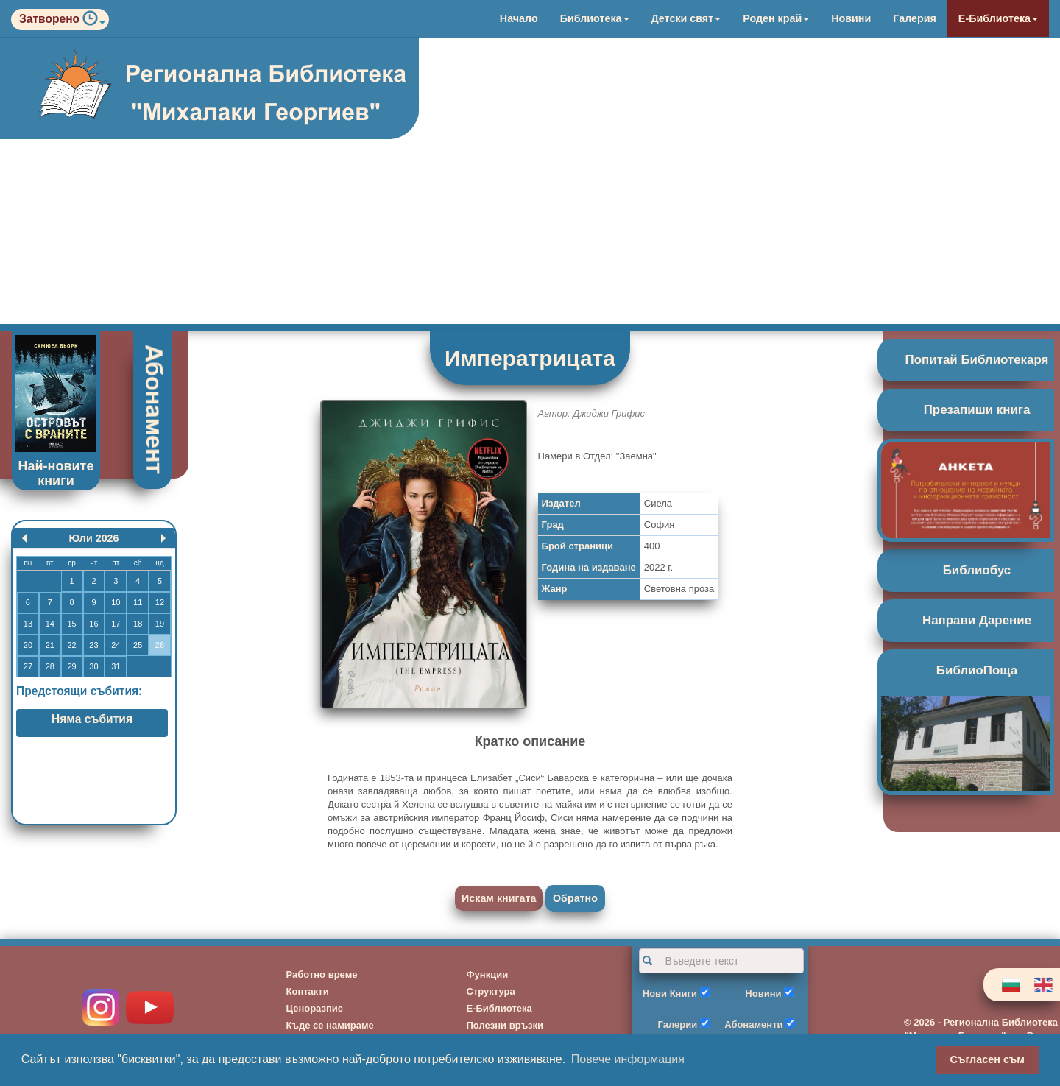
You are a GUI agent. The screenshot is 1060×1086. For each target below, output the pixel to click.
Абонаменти (753, 1024)
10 (115, 602)
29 (71, 666)
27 (28, 666)
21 (50, 645)
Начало (519, 18)
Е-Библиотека (998, 18)
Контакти (307, 991)
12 (159, 602)
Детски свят (686, 18)
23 (93, 645)
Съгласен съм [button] (987, 1059)
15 (71, 623)
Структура (491, 991)
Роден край (776, 18)
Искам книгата (499, 898)
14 (50, 623)
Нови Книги (670, 993)
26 (159, 645)
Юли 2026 (93, 538)
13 (28, 623)
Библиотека (594, 18)
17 (115, 623)
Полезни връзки (505, 1025)
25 (137, 645)
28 (50, 666)
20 (28, 645)
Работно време (322, 974)
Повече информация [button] (628, 1059)
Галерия (914, 18)
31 (115, 666)
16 (93, 623)
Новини (851, 18)
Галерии (678, 1024)
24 (115, 645)
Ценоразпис (315, 1008)
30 (93, 666)
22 (71, 645)
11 (137, 602)
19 (159, 623)
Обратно (575, 898)
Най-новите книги (56, 473)
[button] (93, 21)
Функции (488, 974)
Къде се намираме (330, 1025)
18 (137, 623)
